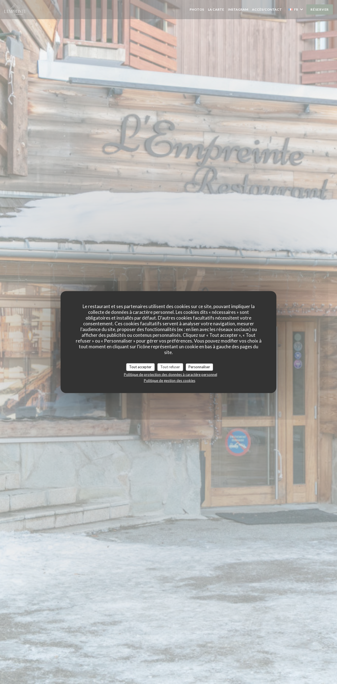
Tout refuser (170, 367)
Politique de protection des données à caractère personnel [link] (170, 374)
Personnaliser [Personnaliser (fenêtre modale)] (199, 367)
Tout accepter (140, 367)
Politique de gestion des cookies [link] (169, 380)
